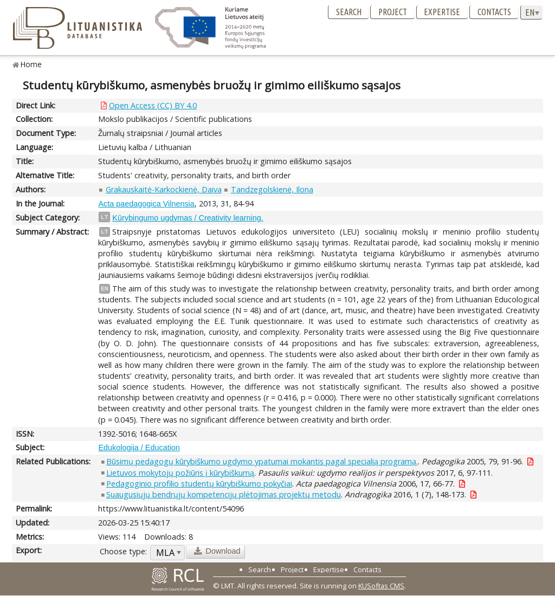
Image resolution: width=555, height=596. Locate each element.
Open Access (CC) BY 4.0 (153, 105)
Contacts (494, 12)
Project (392, 12)
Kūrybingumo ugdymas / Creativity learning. (187, 217)
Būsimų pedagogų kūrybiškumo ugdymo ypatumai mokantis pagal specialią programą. (262, 461)
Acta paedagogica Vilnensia (146, 203)
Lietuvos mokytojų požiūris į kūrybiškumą (180, 473)
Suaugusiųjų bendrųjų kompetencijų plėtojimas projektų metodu (223, 494)
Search (349, 12)
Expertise (442, 12)
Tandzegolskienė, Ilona (272, 189)
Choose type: (123, 551)
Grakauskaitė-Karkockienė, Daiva (164, 189)
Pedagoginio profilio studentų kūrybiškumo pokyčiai (199, 483)
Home (31, 64)
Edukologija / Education (138, 447)
